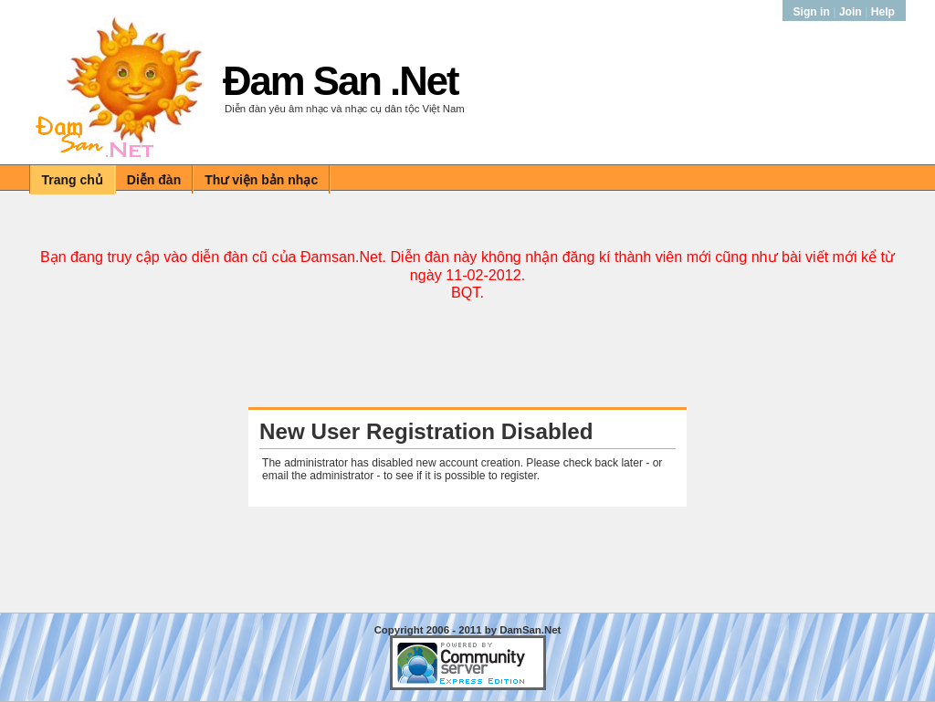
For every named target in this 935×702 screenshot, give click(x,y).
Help (883, 11)
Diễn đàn (154, 180)
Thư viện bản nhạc (261, 180)
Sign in (813, 11)
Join (850, 11)
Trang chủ (72, 180)
